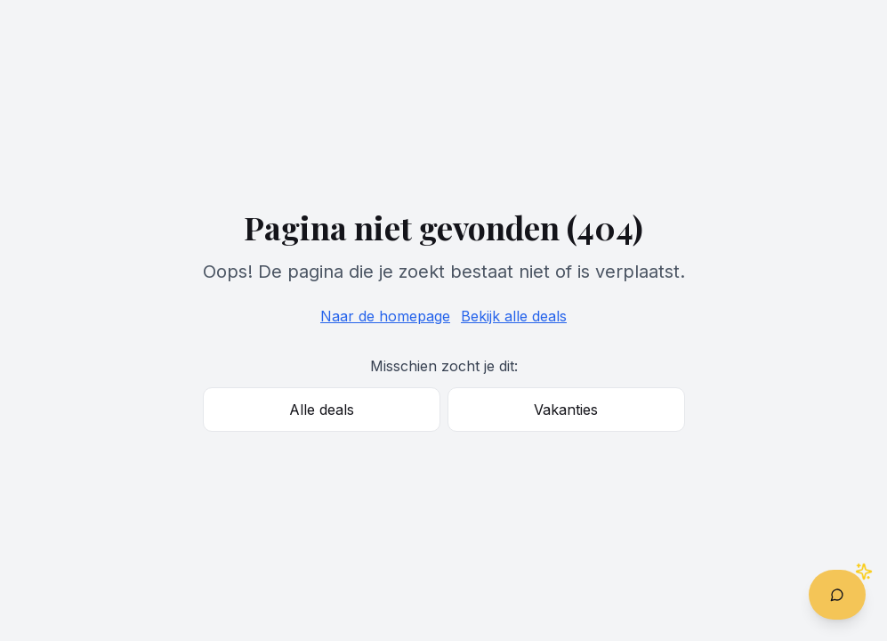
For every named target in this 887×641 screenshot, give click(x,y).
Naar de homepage (385, 316)
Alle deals (321, 409)
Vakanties (566, 409)
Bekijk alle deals (514, 316)
